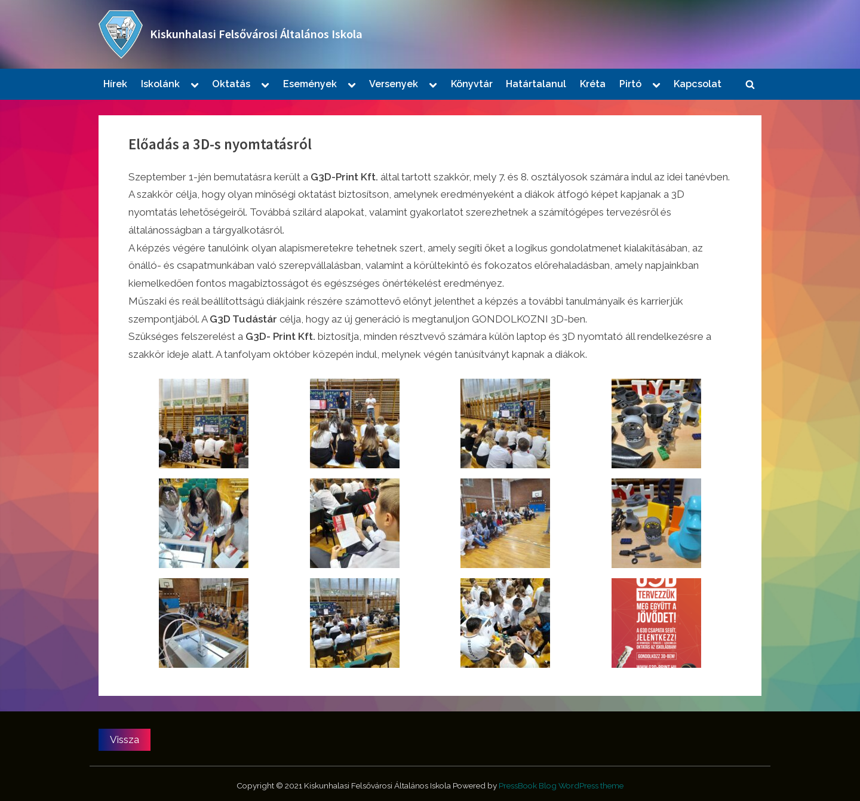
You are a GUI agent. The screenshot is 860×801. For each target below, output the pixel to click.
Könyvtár (472, 84)
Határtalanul (536, 84)
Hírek (115, 84)
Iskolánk (160, 84)
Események (310, 84)
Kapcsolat (697, 84)
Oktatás (231, 84)
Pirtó (630, 84)
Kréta (593, 84)
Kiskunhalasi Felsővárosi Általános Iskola (256, 34)
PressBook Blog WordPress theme (561, 785)
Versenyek (393, 84)
